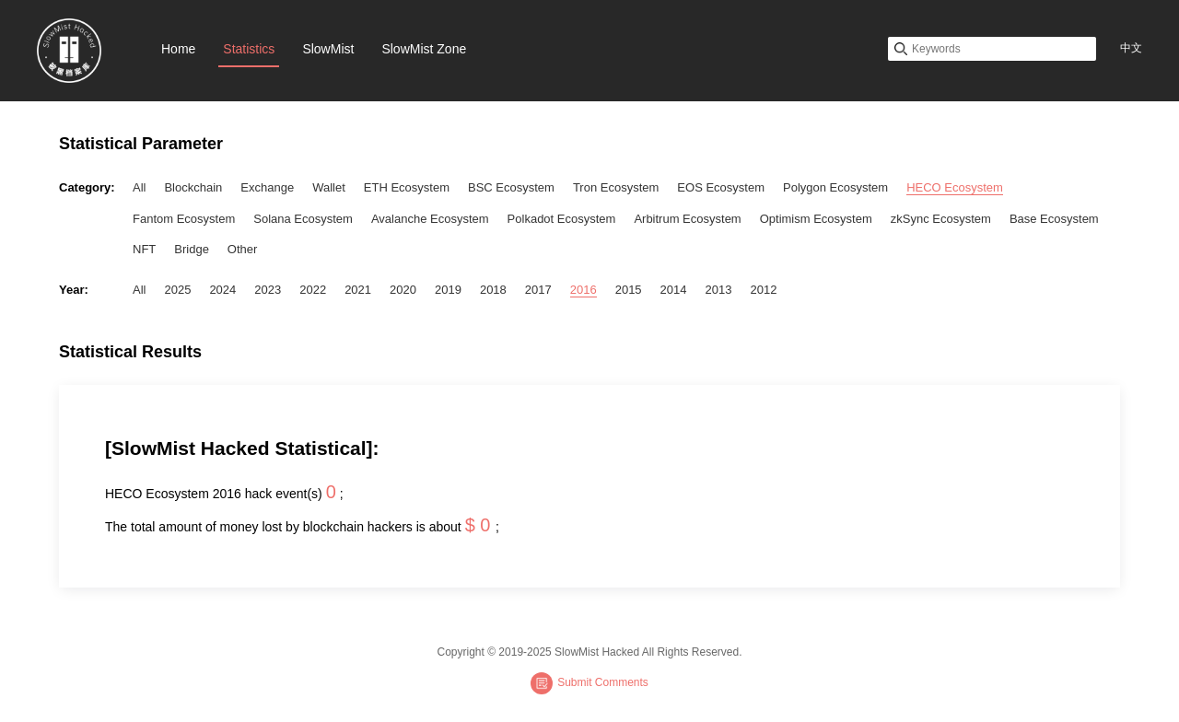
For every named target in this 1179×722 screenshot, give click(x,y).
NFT (144, 249)
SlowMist (328, 48)
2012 (763, 290)
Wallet (328, 187)
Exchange (267, 187)
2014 (673, 290)
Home (178, 48)
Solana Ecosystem (303, 219)
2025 (177, 290)
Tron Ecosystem (616, 187)
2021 (357, 290)
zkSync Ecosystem (941, 219)
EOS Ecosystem (721, 187)
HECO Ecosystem (954, 187)
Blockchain (193, 187)
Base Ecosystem (1054, 219)
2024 (222, 290)
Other (243, 249)
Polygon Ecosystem (835, 187)
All (139, 187)
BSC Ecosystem (511, 187)
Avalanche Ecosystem (430, 219)
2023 (267, 290)
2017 (538, 290)
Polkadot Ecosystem (562, 219)
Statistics (248, 48)
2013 (719, 290)
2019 (448, 290)
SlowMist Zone (423, 48)
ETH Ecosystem (406, 187)
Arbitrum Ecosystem (687, 219)
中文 (1131, 47)
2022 (312, 290)
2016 (583, 290)
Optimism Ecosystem (816, 219)
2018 (493, 290)
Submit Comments (589, 683)
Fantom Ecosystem (184, 219)
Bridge (191, 249)
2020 (403, 290)
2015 (628, 290)
